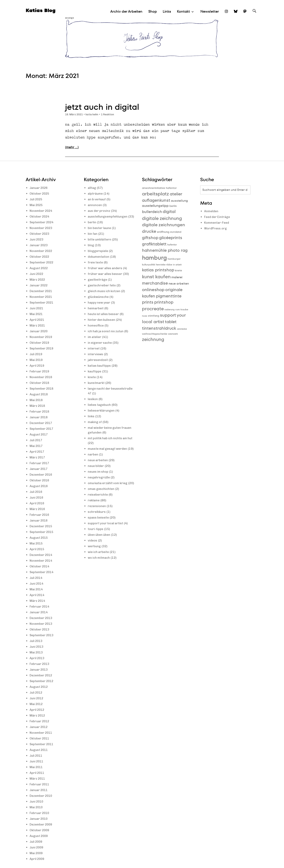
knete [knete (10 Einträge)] (178, 270)
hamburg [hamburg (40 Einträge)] (154, 258)
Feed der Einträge (217, 217)
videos (93, 555)
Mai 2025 (37, 205)
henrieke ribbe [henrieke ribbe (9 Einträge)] (164, 264)
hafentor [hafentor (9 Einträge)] (172, 244)
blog (91, 250)
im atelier (95, 342)
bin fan (93, 238)
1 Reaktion (110, 114)
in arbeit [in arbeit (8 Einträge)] (177, 264)
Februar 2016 (40, 515)
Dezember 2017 (42, 423)
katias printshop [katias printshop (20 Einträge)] (158, 270)
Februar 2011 (40, 784)
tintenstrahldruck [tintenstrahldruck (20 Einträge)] (159, 328)
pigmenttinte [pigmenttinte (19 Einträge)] (168, 296)
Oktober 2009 (40, 830)
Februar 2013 (40, 664)
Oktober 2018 (40, 383)
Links (167, 11)
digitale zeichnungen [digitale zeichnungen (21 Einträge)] (163, 225)
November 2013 (42, 624)
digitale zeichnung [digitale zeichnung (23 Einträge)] (162, 218)
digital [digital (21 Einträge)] (169, 211)
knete (92, 382)
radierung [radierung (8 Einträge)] (169, 309)
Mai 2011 (37, 767)
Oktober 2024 (40, 216)
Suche (254, 14)
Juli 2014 (37, 578)
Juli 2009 (37, 841)
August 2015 (39, 538)
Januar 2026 (39, 188)
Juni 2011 (37, 761)
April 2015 (37, 549)
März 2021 (38, 325)
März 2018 (38, 406)
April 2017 (37, 451)
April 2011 (37, 773)
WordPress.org (216, 229)
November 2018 (42, 377)
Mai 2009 (37, 853)
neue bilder (96, 475)
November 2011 (42, 733)
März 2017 (38, 457)
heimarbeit (96, 313)
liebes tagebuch (100, 409)
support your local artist (106, 537)
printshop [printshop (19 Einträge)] (163, 302)
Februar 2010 (40, 813)
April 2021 (37, 320)
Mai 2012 (37, 704)
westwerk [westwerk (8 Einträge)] (173, 333)
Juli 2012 (37, 692)
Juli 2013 (37, 641)
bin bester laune (100, 233)
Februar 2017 (40, 463)
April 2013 (37, 658)
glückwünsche (99, 301)
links (91, 421)
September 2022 (42, 262)
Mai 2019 (37, 360)
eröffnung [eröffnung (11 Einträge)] (163, 232)
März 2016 (38, 509)
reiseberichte (98, 509)
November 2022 (42, 251)
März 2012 (38, 715)
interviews (96, 359)
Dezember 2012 (42, 675)
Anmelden (211, 211)
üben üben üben (100, 549)
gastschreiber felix (102, 290)
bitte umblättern (100, 244)
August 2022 (39, 268)
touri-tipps (96, 543)
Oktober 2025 (40, 193)
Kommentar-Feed (217, 223)
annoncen (95, 205)
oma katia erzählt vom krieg (109, 492)
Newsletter (209, 11)
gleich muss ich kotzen (105, 296)
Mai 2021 (37, 314)
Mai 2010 (37, 807)
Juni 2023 (37, 239)
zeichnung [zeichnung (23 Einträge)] (153, 339)
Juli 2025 (37, 199)
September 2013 (42, 635)
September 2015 (42, 532)
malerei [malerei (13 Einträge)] (176, 277)
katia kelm (94, 114)
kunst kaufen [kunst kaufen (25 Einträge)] (156, 276)
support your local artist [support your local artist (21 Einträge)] (164, 318)
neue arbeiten (98, 469)
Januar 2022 (39, 285)
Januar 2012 (39, 727)
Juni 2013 (37, 646)
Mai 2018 (37, 400)
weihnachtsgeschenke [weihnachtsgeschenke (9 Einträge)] (154, 333)
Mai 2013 (37, 652)
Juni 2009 (37, 847)
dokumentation (99, 261)
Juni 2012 (37, 698)
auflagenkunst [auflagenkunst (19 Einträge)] (156, 200)
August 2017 (39, 434)
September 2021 (42, 302)
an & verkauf (97, 199)
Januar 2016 (39, 520)
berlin (92, 227)
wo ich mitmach (99, 572)
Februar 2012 (40, 721)
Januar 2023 (39, 245)
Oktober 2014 (40, 566)
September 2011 (42, 744)
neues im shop (99, 481)
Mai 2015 (37, 543)
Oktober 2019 (40, 343)
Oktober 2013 (40, 629)
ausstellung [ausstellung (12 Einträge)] (179, 201)
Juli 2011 (37, 755)
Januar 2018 (39, 417)
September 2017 (42, 429)
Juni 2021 (37, 308)
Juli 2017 (37, 440)
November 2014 (42, 560)
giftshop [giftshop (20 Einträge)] (150, 237)
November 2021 (42, 297)
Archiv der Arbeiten (126, 11)
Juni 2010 (37, 801)
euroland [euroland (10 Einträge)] (175, 232)
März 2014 (38, 601)
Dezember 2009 (42, 824)
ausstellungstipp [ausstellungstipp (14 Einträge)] (155, 205)
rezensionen (97, 520)
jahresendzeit (98, 364)
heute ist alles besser (104, 319)
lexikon (93, 404)
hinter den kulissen (102, 324)
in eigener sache (100, 347)
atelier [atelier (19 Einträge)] (176, 194)
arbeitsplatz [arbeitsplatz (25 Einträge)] (155, 193)
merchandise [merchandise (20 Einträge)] (155, 283)
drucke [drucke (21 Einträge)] (149, 231)
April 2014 (37, 595)
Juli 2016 (37, 492)
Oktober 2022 (40, 256)
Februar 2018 (40, 411)
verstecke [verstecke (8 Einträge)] (182, 329)
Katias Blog (42, 10)
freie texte (96, 267)
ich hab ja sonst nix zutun (107, 336)
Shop (152, 11)
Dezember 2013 (42, 618)
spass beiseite (99, 532)
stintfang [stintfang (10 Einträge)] (153, 316)
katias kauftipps (100, 370)
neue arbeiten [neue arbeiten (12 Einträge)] (179, 283)
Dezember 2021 (42, 291)
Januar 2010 (39, 819)
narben (93, 464)
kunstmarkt (97, 387)
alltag (92, 188)
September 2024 (42, 222)
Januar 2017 (39, 469)
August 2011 (39, 750)
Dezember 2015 (42, 526)
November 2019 (42, 337)
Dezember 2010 (42, 796)
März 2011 (38, 778)
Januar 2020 (39, 331)
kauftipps (95, 376)
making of (95, 427)
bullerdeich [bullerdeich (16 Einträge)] (152, 211)
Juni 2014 (37, 583)
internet (94, 353)
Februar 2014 (40, 606)
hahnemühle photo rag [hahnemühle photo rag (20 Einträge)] (165, 250)
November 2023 (42, 228)
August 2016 (39, 486)
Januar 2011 (39, 790)
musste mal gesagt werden (109, 453)
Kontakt (183, 11)
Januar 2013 (39, 669)
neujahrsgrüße (99, 487)
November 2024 (42, 211)
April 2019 (37, 365)
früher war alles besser (106, 278)
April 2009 (37, 859)
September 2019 (42, 348)
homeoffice (96, 330)
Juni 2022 (37, 274)
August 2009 (39, 836)
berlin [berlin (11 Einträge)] (173, 206)
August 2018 (39, 394)
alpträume (96, 193)
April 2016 (37, 503)
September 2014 (42, 572)
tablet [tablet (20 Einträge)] (171, 322)
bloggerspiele (98, 255)
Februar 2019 (40, 371)
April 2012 (37, 710)
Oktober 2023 (40, 234)
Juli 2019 (37, 354)
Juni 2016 (37, 497)
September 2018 (42, 388)
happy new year (100, 307)
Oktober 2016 (40, 480)
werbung (94, 560)
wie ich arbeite (99, 566)
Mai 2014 (37, 589)
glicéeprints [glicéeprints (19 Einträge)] (170, 237)
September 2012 (42, 681)
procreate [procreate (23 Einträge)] (153, 309)
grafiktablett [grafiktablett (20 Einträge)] (154, 244)
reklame (94, 514)
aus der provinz (99, 211)
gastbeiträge (98, 284)
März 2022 (38, 279)
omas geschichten (102, 503)
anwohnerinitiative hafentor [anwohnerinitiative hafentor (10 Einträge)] (159, 188)
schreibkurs (97, 526)
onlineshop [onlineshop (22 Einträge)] (153, 290)
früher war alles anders (106, 273)
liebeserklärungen (102, 415)
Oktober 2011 (40, 738)
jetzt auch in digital (110, 106)
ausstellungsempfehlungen (108, 216)
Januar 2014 (39, 612)
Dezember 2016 (42, 474)
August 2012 (39, 687)
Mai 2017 (37, 446)
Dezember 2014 (42, 555)
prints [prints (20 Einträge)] (147, 302)
